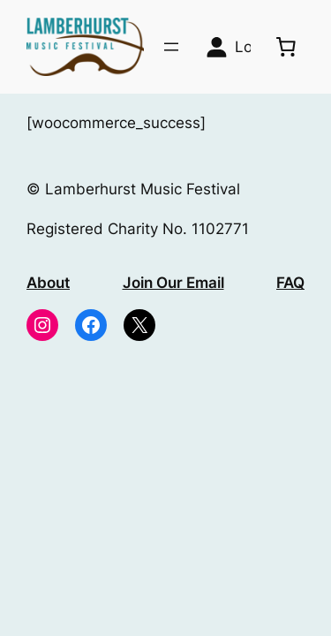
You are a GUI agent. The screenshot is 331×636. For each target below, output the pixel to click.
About (48, 283)
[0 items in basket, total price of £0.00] (286, 47)
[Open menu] (171, 46)
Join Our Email (173, 283)
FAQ (290, 283)
